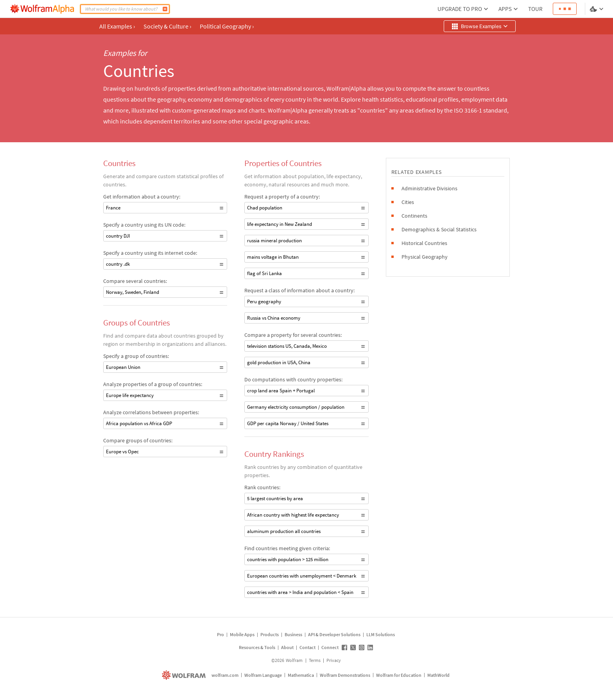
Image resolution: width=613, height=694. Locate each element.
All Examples (117, 26)
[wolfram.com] (185, 675)
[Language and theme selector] (597, 9)
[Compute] (165, 9)
